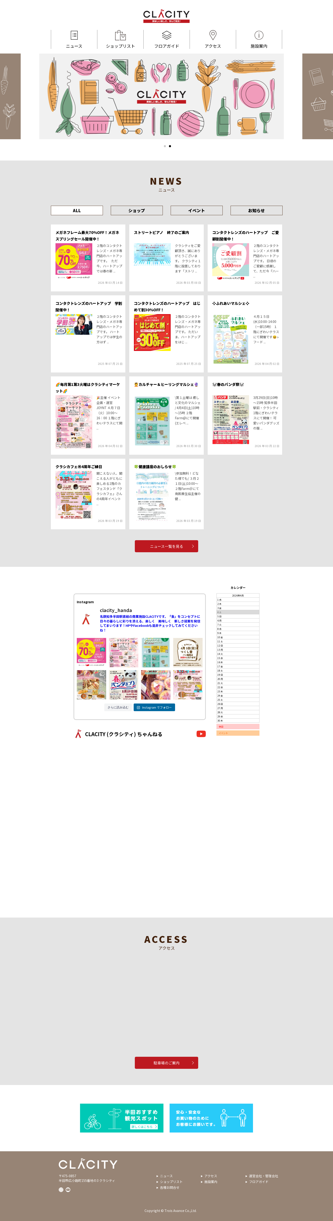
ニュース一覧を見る (166, 546)
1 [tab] (165, 146)
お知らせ (256, 210)
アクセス (213, 39)
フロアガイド (167, 39)
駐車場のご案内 (166, 1063)
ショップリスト (120, 39)
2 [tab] (170, 146)
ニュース (74, 39)
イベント (196, 210)
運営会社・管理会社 (263, 1176)
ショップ (136, 210)
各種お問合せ (169, 1187)
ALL (77, 210)
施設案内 (259, 39)
